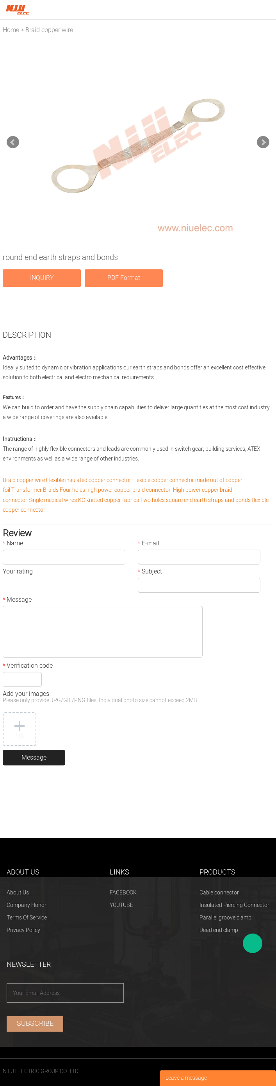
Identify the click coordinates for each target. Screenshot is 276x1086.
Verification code (28, 666)
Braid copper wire (49, 30)
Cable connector (219, 893)
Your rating (18, 572)
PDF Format (123, 278)
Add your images (100, 697)
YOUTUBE (121, 905)
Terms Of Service (27, 918)
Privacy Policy (23, 930)
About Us (18, 893)
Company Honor (26, 905)
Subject (150, 572)
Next (263, 142)
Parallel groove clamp (225, 918)
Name (13, 544)
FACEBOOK (123, 893)
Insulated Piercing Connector (234, 905)
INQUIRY (42, 278)
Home (11, 30)
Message (17, 600)
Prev (13, 142)
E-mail (148, 544)
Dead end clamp (218, 930)
